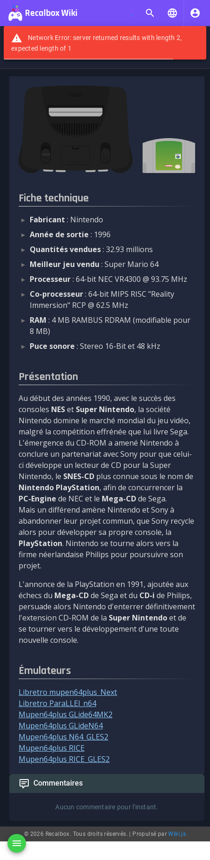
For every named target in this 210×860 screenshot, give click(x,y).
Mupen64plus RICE (52, 748)
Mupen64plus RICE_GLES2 (64, 759)
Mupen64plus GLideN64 (61, 725)
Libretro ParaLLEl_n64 (57, 703)
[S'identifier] (195, 13)
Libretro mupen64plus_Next (68, 692)
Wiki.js (177, 834)
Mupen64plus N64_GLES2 (63, 737)
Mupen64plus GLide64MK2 (65, 714)
